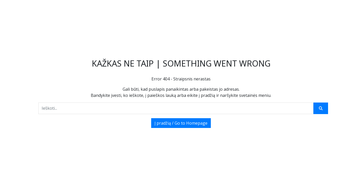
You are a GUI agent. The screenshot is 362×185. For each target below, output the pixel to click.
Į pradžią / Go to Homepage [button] (181, 123)
